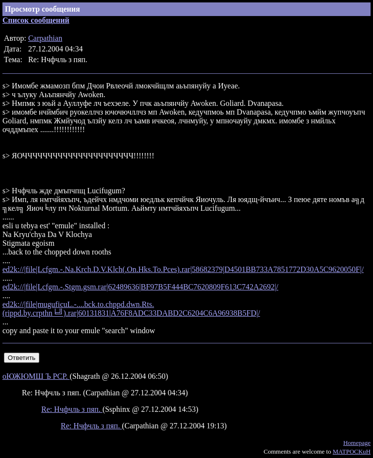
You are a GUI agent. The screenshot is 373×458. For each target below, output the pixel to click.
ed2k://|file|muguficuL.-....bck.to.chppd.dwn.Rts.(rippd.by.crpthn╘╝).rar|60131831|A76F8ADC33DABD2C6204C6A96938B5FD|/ (131, 308)
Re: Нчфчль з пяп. (71, 409)
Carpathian (45, 38)
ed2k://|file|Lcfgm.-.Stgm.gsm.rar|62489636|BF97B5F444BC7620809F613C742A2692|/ (140, 287)
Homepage (357, 442)
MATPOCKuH (352, 451)
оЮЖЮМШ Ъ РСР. (35, 376)
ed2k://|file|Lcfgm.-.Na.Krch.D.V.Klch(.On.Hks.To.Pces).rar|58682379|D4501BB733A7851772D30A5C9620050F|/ (183, 269)
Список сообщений (35, 20)
